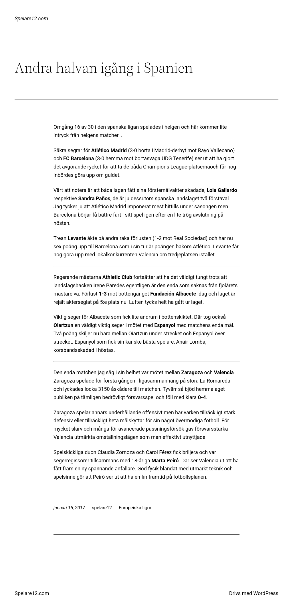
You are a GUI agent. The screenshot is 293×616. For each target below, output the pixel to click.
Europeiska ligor (135, 507)
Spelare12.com (31, 18)
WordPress (265, 593)
